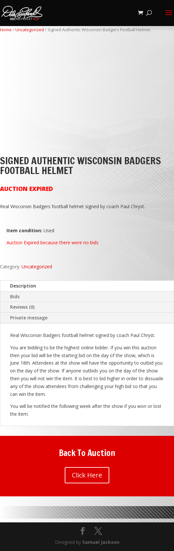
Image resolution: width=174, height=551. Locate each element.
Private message (28, 318)
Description (23, 286)
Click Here (87, 475)
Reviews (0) (22, 307)
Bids (15, 296)
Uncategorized (29, 30)
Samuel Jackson (100, 542)
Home (6, 30)
